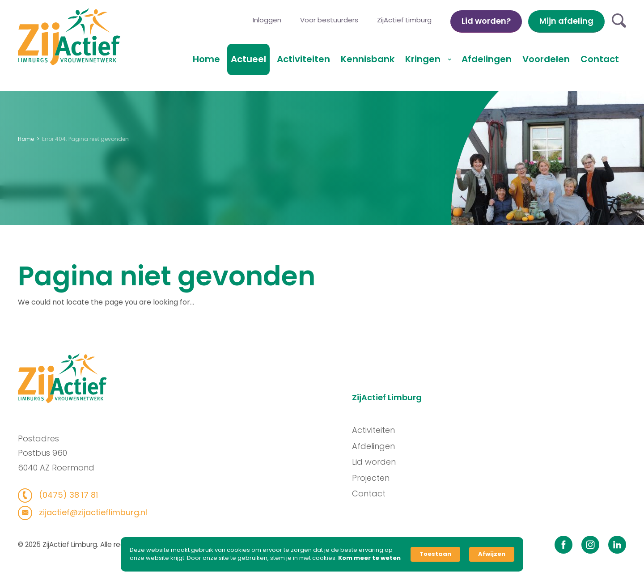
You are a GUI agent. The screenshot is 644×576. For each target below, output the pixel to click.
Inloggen (267, 20)
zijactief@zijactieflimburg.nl (88, 512)
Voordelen (546, 59)
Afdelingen (487, 59)
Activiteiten (303, 59)
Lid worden (377, 461)
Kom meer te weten (369, 558)
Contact (599, 59)
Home (206, 59)
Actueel (248, 59)
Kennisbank (367, 59)
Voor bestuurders (329, 20)
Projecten (374, 477)
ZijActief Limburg (404, 20)
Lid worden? (486, 20)
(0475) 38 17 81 (63, 494)
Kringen (424, 59)
